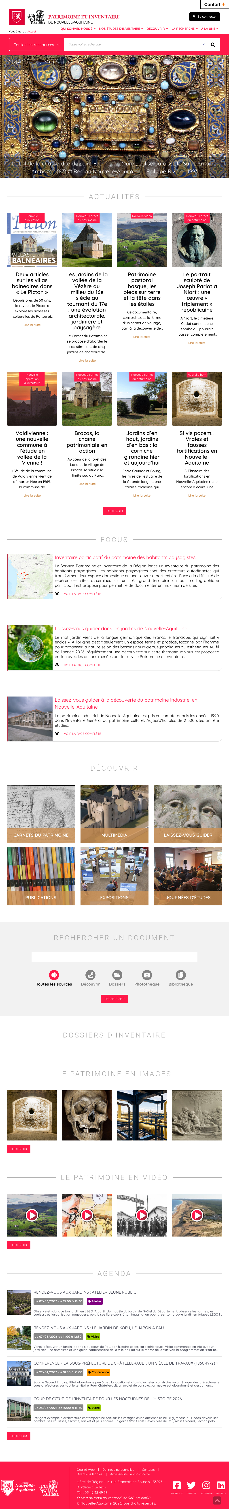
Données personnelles (118, 1470)
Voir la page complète (82, 594)
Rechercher (115, 999)
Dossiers (117, 984)
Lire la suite (32, 325)
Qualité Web (86, 1470)
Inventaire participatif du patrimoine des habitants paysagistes (125, 557)
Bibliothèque (181, 984)
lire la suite (41, 814)
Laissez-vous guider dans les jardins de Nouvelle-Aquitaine (121, 628)
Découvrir (90, 984)
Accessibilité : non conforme (130, 1474)
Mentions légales (90, 1474)
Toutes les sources (54, 984)
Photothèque (147, 984)
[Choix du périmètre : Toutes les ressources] (36, 44)
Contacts (148, 1470)
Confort (214, 3)
